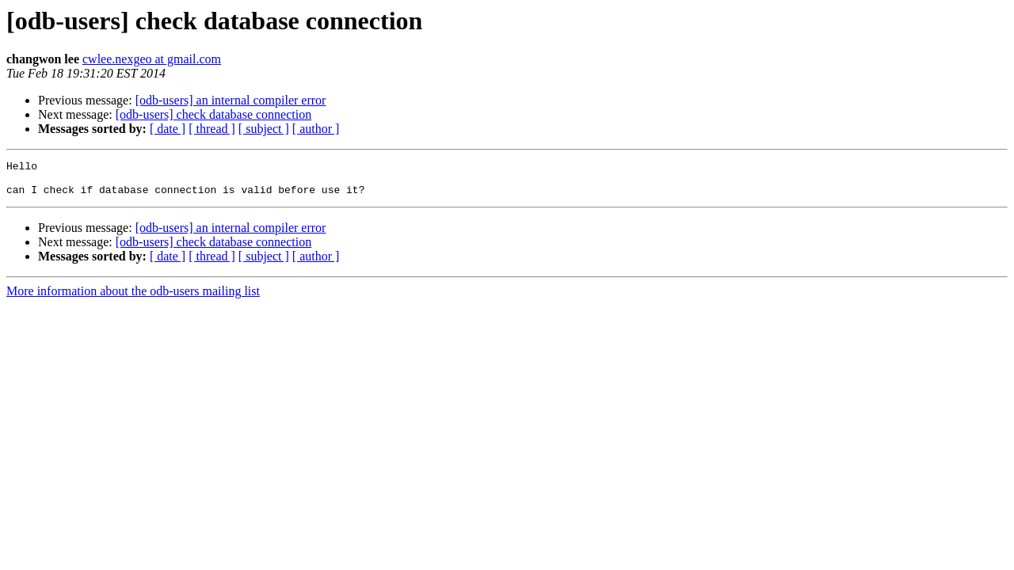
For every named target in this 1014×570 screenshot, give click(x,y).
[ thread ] (212, 128)
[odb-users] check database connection (213, 114)
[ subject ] (263, 128)
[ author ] (316, 128)
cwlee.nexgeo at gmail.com (151, 59)
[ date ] (167, 128)
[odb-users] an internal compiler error (230, 100)
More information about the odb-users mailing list (133, 298)
